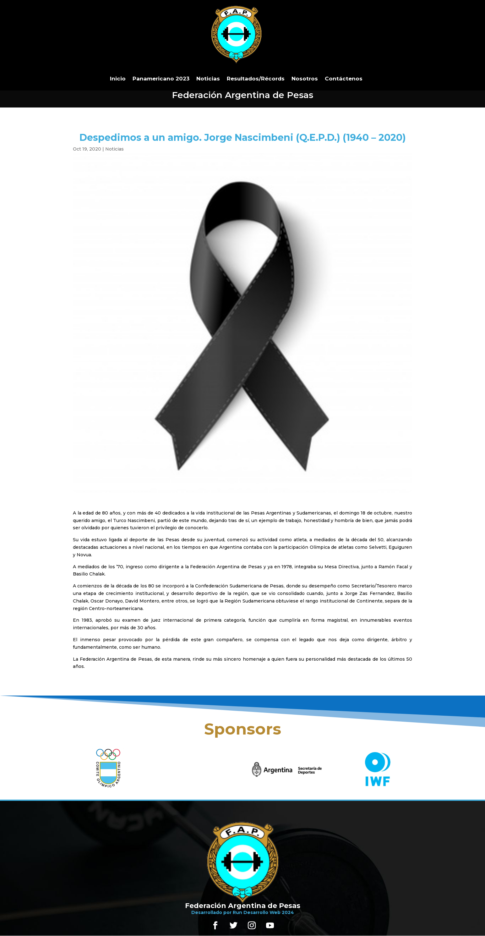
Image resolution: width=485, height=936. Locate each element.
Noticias (208, 78)
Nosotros (305, 78)
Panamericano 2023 (161, 78)
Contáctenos (343, 78)
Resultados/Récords (256, 78)
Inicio (118, 78)
